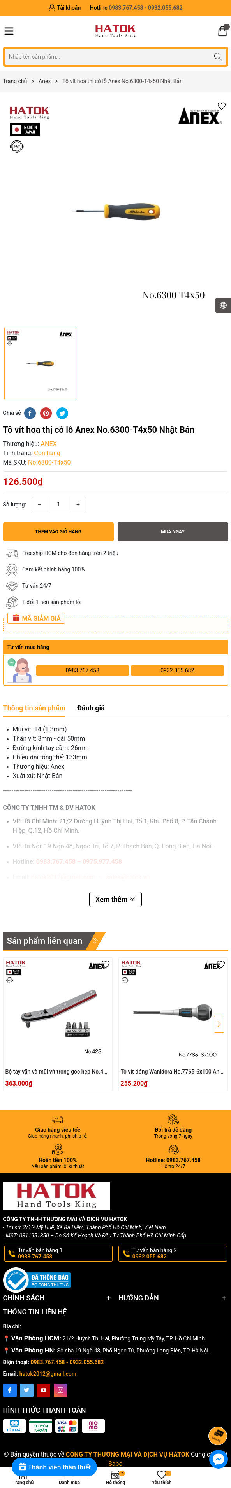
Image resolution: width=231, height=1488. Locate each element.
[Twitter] (27, 1390)
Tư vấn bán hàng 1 (64, 1253)
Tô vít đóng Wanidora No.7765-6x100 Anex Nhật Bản (173, 1072)
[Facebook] (10, 1390)
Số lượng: (14, 504)
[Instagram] (60, 1390)
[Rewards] (54, 1467)
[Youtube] (43, 1390)
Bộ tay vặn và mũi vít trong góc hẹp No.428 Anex (57, 1072)
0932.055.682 (177, 670)
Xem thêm (115, 899)
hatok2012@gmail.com (47, 1374)
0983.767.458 (82, 670)
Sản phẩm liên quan (45, 941)
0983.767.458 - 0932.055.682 (67, 1362)
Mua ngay (173, 531)
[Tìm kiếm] (218, 56)
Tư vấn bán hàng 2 (179, 1253)
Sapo (115, 1463)
